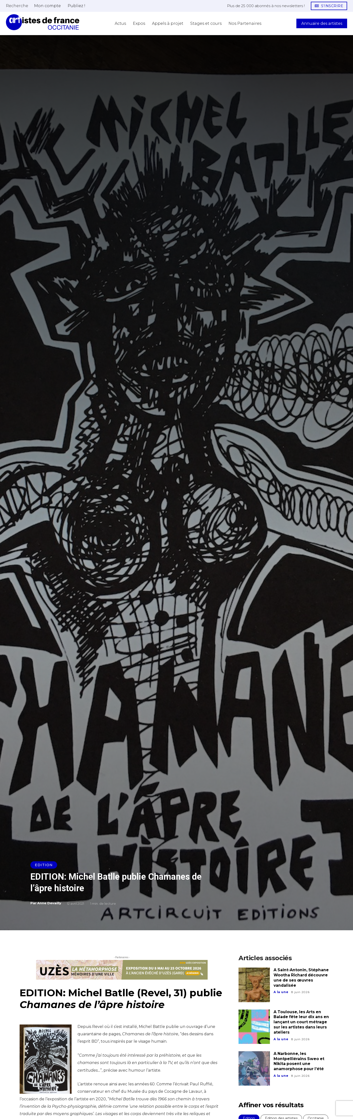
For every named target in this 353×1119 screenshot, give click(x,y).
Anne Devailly (49, 903)
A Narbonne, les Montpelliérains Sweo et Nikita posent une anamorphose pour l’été (299, 1061)
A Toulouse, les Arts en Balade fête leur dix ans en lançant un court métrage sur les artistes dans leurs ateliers (302, 1022)
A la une (281, 992)
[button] (17, 6)
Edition (43, 865)
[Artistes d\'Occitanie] (42, 22)
